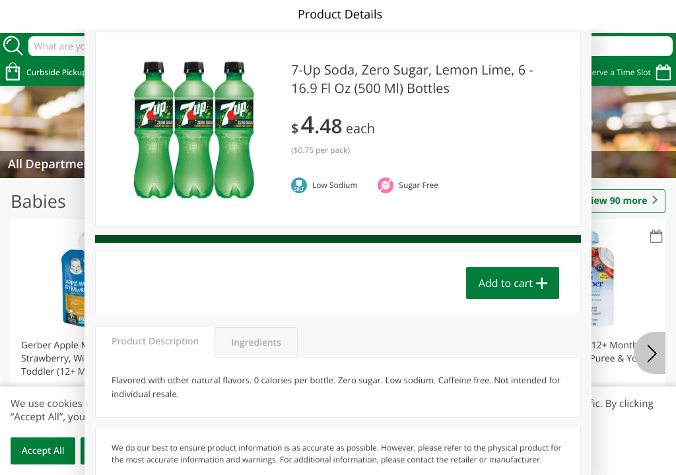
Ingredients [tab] (256, 342)
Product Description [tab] (155, 341)
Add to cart (506, 283)
